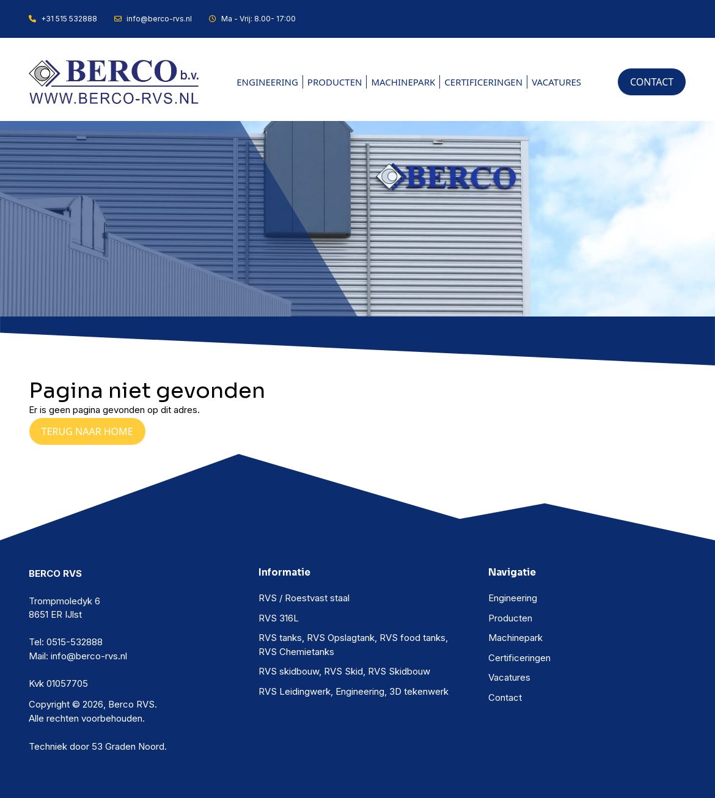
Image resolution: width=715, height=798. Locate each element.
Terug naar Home (87, 431)
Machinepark (403, 82)
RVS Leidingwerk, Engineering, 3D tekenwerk (353, 691)
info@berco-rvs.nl (153, 18)
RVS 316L (278, 618)
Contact (505, 697)
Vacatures (556, 82)
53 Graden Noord (128, 746)
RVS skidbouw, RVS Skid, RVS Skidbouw (344, 671)
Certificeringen (483, 82)
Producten (334, 82)
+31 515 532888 (63, 18)
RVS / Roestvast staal (304, 598)
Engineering (267, 82)
